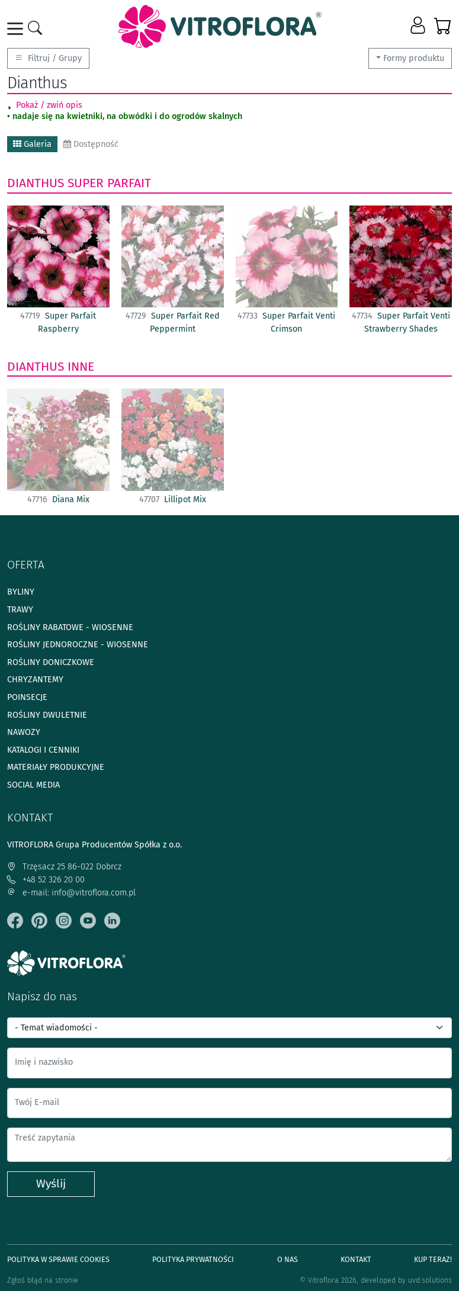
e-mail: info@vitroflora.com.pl (71, 893)
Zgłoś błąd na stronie (42, 1280)
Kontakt (356, 1259)
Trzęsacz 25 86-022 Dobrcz (64, 867)
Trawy (20, 610)
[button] (419, 26)
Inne (81, 366)
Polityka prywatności (193, 1259)
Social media (33, 785)
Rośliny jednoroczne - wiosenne (77, 645)
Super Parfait (109, 183)
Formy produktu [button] (413, 58)
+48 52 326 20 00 (46, 880)
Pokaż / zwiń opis (49, 105)
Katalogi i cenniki (43, 750)
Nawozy (23, 732)
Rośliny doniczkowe (50, 662)
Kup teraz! (433, 1259)
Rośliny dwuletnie (47, 715)
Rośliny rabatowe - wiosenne (70, 627)
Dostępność (90, 144)
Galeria (32, 144)
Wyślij (51, 1183)
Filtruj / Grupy (48, 58)
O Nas (287, 1259)
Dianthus (35, 183)
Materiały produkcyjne (55, 767)
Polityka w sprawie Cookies (58, 1259)
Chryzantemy (35, 680)
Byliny (20, 592)
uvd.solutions (430, 1280)
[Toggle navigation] (17, 29)
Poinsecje (27, 697)
